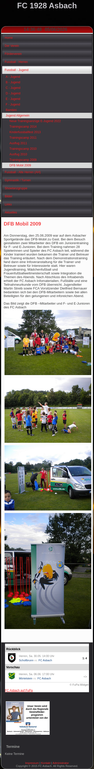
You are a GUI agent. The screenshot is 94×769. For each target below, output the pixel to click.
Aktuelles (11, 212)
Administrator (61, 762)
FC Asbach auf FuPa (19, 690)
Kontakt (45, 762)
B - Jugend (13, 82)
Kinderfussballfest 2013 (25, 132)
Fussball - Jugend (17, 70)
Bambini (11, 110)
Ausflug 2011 (18, 143)
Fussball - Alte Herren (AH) (23, 172)
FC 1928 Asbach (47, 5)
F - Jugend (13, 104)
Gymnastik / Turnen (18, 180)
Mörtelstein (25, 678)
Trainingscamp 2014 (23, 126)
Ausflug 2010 (18, 154)
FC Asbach (45, 660)
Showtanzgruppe (16, 188)
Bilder (9, 196)
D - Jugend (13, 93)
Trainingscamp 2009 (23, 160)
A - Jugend (13, 77)
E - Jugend (13, 99)
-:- (85, 676)
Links (8, 204)
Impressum (32, 762)
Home (9, 38)
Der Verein (12, 46)
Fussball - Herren (16, 62)
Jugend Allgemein (18, 115)
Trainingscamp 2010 (23, 149)
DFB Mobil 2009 (20, 165)
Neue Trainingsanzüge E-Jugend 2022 (35, 121)
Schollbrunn (26, 660)
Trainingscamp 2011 (23, 137)
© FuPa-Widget (79, 684)
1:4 (84, 658)
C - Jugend (13, 88)
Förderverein (13, 54)
